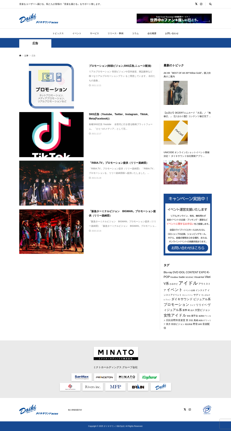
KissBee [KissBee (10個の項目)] (174, 277)
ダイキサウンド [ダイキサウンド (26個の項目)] (182, 299)
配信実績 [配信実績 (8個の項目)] (188, 324)
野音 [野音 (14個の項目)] (195, 324)
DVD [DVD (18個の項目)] (175, 272)
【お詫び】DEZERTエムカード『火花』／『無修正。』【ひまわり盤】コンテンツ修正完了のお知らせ (187, 114)
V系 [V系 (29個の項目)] (166, 283)
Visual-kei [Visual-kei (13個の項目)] (199, 277)
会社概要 (151, 33)
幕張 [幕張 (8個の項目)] (189, 316)
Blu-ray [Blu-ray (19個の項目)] (168, 272)
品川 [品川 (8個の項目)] (192, 310)
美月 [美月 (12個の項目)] (168, 324)
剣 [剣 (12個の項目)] (189, 310)
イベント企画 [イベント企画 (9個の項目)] (189, 290)
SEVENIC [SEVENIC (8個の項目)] (189, 277)
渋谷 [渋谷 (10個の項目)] (191, 320)
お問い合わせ (172, 33)
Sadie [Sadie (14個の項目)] (182, 277)
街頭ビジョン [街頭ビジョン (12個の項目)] (178, 324)
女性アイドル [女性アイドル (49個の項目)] (175, 315)
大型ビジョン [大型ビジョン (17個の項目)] (202, 309)
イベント (76, 33)
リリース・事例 (115, 33)
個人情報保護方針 (75, 410)
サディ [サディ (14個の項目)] (197, 294)
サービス (94, 33)
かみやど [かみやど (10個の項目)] (174, 284)
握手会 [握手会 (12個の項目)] (194, 315)
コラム (135, 33)
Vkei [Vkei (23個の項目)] (207, 277)
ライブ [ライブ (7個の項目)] (192, 305)
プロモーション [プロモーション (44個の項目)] (176, 305)
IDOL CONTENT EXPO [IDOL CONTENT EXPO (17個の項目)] (192, 272)
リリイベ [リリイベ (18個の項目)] (201, 304)
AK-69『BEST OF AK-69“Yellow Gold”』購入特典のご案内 (187, 75)
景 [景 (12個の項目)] (187, 320)
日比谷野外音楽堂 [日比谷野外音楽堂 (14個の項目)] (175, 320)
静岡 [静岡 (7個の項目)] (200, 324)
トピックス (58, 33)
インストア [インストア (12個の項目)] (201, 290)
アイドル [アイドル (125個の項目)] (188, 283)
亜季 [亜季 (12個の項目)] (185, 310)
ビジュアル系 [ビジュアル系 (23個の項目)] (202, 299)
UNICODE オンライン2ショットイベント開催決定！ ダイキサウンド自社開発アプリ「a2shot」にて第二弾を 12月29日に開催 (187, 154)
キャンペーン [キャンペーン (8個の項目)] (187, 295)
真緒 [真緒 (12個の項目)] (196, 320)
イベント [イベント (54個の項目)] (175, 290)
